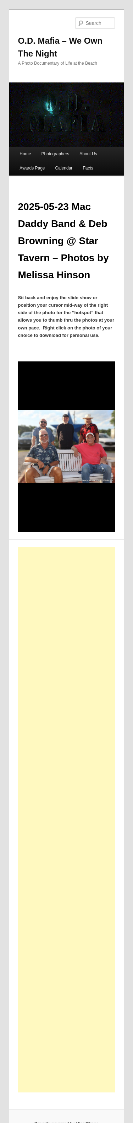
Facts (88, 168)
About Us (88, 153)
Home (25, 153)
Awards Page (32, 168)
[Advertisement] (74, 819)
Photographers (55, 153)
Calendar (64, 168)
